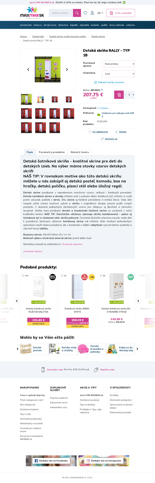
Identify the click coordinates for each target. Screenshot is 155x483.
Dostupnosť (87, 108)
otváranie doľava (32, 251)
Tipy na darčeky (87, 404)
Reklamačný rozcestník (31, 423)
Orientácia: (89, 72)
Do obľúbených (100, 131)
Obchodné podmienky (31, 419)
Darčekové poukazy (89, 400)
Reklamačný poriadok (120, 412)
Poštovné (87, 112)
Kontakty (114, 395)
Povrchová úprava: (89, 64)
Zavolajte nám (55, 369)
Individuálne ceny (58, 407)
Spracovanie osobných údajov (121, 406)
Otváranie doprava (72, 244)
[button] (28, 69)
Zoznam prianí (85, 13)
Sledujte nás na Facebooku (53, 460)
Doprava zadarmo (59, 398)
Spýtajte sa (111, 139)
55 (104, 275)
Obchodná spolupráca (121, 400)
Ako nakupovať (27, 404)
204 (26, 275)
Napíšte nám (107, 369)
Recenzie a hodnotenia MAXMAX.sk (31, 438)
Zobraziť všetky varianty (111, 82)
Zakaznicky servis (59, 402)
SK (99, 13)
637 (143, 275)
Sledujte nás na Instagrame (106, 460)
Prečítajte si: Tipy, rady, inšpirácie (91, 411)
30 (65, 275)
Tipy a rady (25, 414)
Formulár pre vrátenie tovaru (30, 430)
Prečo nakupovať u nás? (31, 400)
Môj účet (92, 13)
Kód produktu (87, 123)
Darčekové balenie (29, 409)
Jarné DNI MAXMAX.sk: (42, 2)
